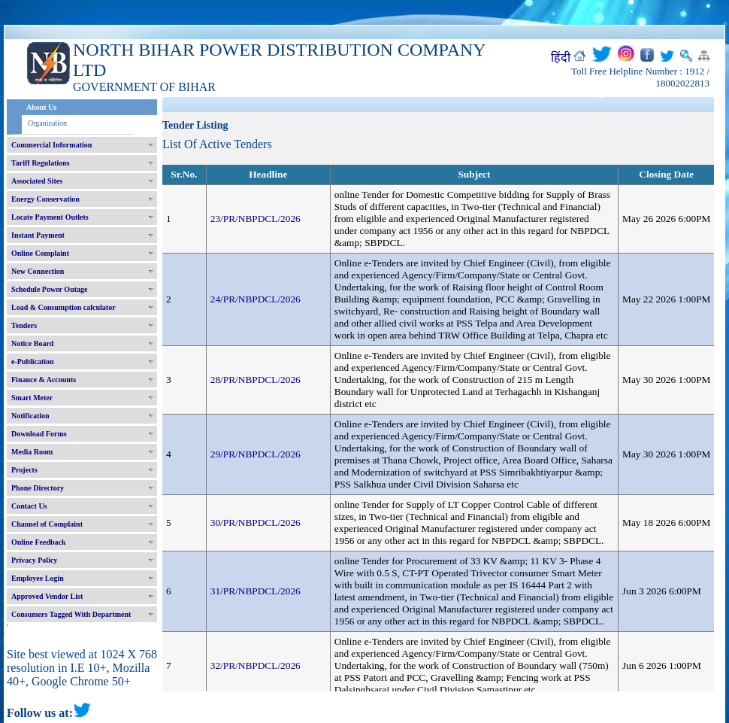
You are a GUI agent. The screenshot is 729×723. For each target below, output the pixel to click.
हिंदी (560, 57)
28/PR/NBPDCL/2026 (255, 379)
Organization (47, 123)
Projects (24, 470)
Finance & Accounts (43, 379)
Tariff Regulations (40, 163)
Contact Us (29, 506)
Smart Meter (32, 397)
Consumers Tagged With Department (71, 614)
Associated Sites (36, 181)
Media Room (32, 452)
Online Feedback (38, 542)
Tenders (24, 325)
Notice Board (32, 343)
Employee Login (37, 578)
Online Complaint (40, 253)
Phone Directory (37, 488)
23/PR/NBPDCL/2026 (255, 218)
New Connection (37, 271)
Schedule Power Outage (49, 289)
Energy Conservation (45, 199)
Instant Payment (38, 235)
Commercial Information (51, 145)
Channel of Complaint (47, 524)
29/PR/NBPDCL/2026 (255, 454)
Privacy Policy (34, 560)
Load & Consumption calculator (63, 307)
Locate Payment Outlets (50, 217)
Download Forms (39, 434)
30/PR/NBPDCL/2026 (255, 522)
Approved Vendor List (47, 596)
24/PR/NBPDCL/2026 (255, 299)
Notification (30, 416)
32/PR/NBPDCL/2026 (255, 665)
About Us (41, 107)
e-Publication (32, 361)
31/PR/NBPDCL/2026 (255, 591)
